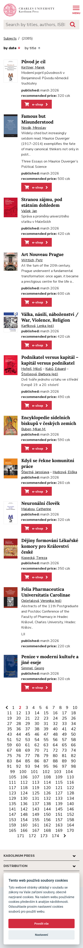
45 (27, 734)
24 (55, 718)
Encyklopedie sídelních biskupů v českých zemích (48, 420)
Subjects (10, 39)
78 (37, 755)
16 (55, 713)
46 (37, 734)
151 (59, 814)
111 (12, 782)
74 (73, 750)
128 (70, 793)
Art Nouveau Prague (42, 254)
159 (12, 825)
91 (9, 766)
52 (18, 739)
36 (18, 729)
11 (9, 713)
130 (24, 798)
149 (35, 814)
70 (37, 750)
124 (24, 793)
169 (59, 830)
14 (37, 713)
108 (47, 777)
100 (23, 771)
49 (64, 734)
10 (75, 707)
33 (64, 723)
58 (73, 739)
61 (27, 745)
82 (73, 755)
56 (55, 739)
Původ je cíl (33, 62)
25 (64, 718)
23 (46, 718)
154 (24, 819)
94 (37, 766)
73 (64, 750)
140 (70, 803)
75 (9, 755)
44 (18, 734)
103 (57, 771)
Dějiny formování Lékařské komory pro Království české (49, 546)
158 (70, 819)
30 (37, 723)
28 (18, 723)
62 (37, 745)
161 (35, 825)
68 (18, 750)
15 (46, 713)
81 (64, 755)
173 (44, 835)
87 (46, 761)
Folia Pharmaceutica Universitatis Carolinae (45, 592)
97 (64, 766)
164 (70, 825)
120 (47, 787)
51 (9, 739)
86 (37, 761)
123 (12, 793)
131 (35, 798)
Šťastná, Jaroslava (35, 472)
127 (59, 793)
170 (70, 830)
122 (70, 787)
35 (9, 729)
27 (9, 723)
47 (46, 734)
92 (18, 766)
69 (27, 750)
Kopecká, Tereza (34, 557)
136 (24, 803)
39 (46, 729)
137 (35, 803)
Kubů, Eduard (55, 368)
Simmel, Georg (32, 668)
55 (46, 739)
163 (59, 825)
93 (27, 766)
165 (12, 830)
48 (55, 734)
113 (35, 782)
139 (59, 803)
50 (73, 734)
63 (46, 745)
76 (18, 755)
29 (27, 723)
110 (70, 777)
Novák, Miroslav (33, 127)
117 (12, 787)
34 (73, 723)
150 (47, 814)
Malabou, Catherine (36, 509)
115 (59, 782)
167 (35, 830)
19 (9, 718)
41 (64, 729)
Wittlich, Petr (32, 260)
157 (59, 819)
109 (59, 777)
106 (24, 777)
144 (47, 809)
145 (59, 809)
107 (35, 777)
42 (73, 729)
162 (47, 825)
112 (24, 782)
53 (27, 739)
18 (73, 713)
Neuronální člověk (40, 503)
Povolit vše (41, 923)
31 (46, 723)
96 (55, 766)
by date (12, 48)
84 (18, 761)
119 (35, 787)
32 (55, 723)
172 (32, 835)
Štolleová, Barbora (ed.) (39, 374)
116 (70, 782)
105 (12, 777)
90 (73, 761)
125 (35, 793)
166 (24, 830)
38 (37, 729)
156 (47, 819)
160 (24, 825)
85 (27, 761)
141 (12, 809)
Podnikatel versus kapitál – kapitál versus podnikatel (49, 360)
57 (64, 739)
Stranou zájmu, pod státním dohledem (41, 202)
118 (24, 787)
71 (46, 750)
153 (12, 819)
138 (47, 803)
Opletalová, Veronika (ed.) (41, 600)
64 (55, 745)
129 (12, 798)
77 (27, 755)
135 (12, 803)
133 (59, 798)
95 (46, 766)
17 (64, 713)
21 (27, 718)
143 (35, 809)
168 (47, 830)
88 (55, 761)
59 (9, 745)
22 (37, 718)
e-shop (37, 104)
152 (70, 814)
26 (73, 718)
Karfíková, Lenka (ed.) (37, 325)
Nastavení (41, 934)
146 (70, 809)
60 (18, 745)
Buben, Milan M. (33, 429)
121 (59, 787)
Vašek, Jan (29, 211)
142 (24, 809)
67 (9, 750)
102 (46, 771)
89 (64, 761)
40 (55, 729)
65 (64, 745)
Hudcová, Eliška (65, 472)
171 (20, 835)
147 (12, 814)
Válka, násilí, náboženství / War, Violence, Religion (50, 317)
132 (47, 798)
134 (70, 798)
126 (47, 793)
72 (55, 750)
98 (73, 766)
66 (73, 745)
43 (9, 734)
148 (24, 814)
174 (55, 835)
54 (37, 739)
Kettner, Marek (33, 67)
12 (18, 713)
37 (27, 729)
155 (35, 819)
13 (27, 713)
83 (9, 761)
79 (46, 755)
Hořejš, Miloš (31, 368)
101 (34, 771)
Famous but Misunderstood (37, 119)
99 (12, 771)
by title (32, 48)
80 (55, 755)
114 (47, 782)
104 (69, 771)
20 (18, 718)
